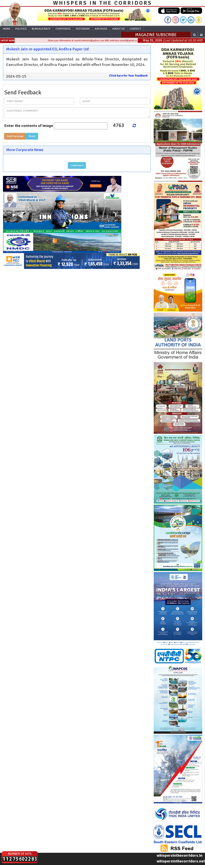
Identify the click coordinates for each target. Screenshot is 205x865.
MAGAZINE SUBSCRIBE (156, 34)
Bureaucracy (41, 28)
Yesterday (83, 28)
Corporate (63, 28)
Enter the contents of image (28, 125)
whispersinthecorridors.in (179, 855)
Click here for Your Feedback (128, 75)
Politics (21, 28)
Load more (76, 165)
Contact (135, 28)
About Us (118, 28)
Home (6, 28)
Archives (101, 28)
